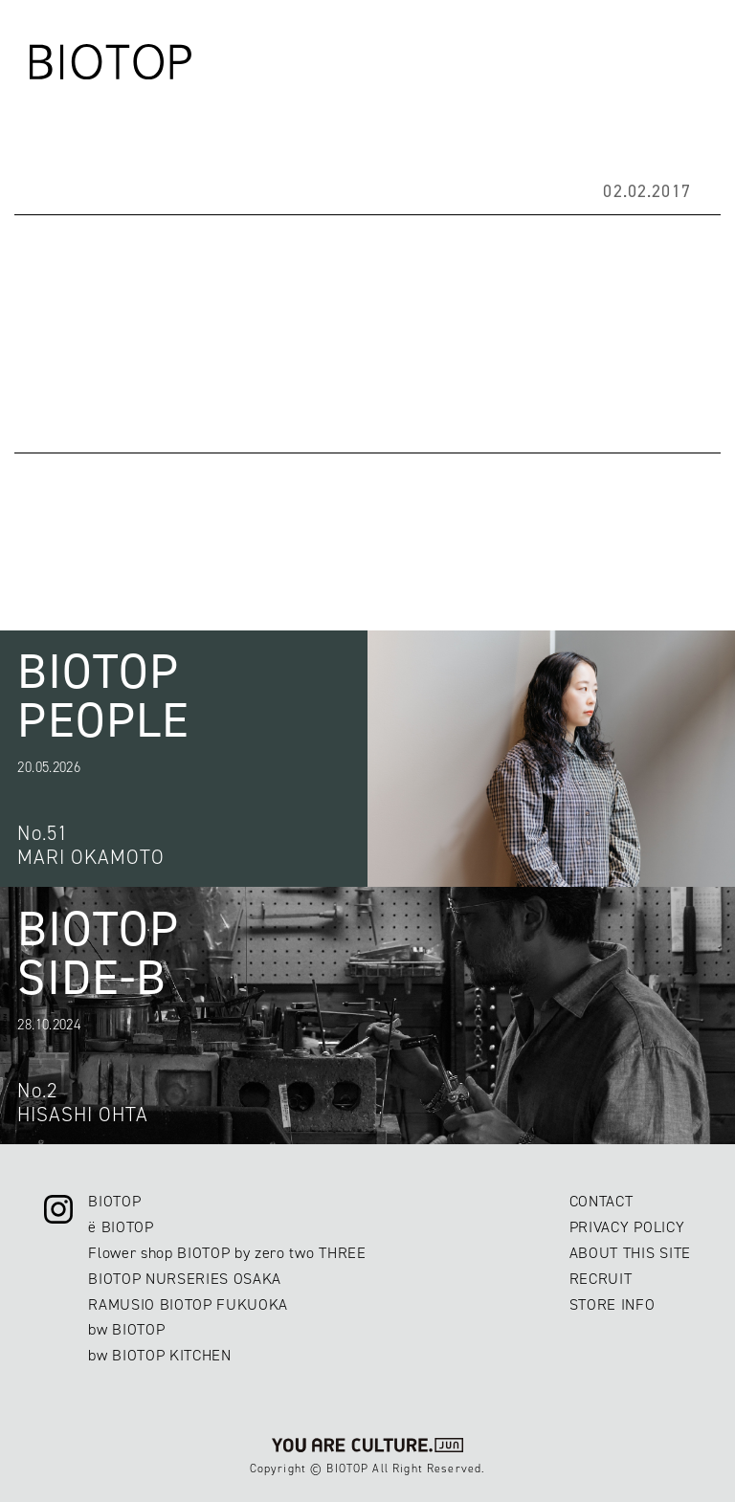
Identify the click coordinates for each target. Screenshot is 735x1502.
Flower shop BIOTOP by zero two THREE (227, 1253)
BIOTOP (114, 1201)
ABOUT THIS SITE (630, 1253)
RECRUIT (601, 1279)
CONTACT (601, 1201)
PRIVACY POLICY (626, 1227)
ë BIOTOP (120, 1227)
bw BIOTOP (126, 1329)
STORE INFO (612, 1304)
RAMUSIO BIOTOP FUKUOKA (188, 1304)
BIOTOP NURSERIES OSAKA (184, 1279)
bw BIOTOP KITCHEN (160, 1355)
